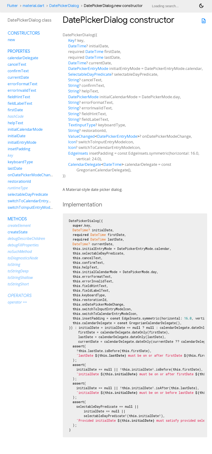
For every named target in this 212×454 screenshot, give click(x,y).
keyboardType (20, 161)
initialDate (17, 135)
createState (18, 232)
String (73, 79)
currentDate (18, 77)
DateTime (77, 46)
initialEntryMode (22, 142)
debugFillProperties (23, 245)
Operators (20, 295)
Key (71, 40)
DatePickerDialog (64, 5)
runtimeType (18, 187)
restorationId (19, 181)
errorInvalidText (22, 90)
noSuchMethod (20, 251)
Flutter (12, 5)
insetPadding (19, 148)
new (11, 39)
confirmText (18, 70)
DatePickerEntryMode (88, 68)
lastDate (15, 168)
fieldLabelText (20, 103)
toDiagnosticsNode (23, 258)
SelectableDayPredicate (90, 74)
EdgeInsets (78, 153)
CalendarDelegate (84, 164)
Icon (72, 141)
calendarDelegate (23, 57)
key (10, 155)
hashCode (16, 116)
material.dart (33, 5)
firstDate (15, 109)
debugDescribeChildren (26, 238)
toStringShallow (20, 277)
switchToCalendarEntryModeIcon (37, 200)
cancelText (17, 64)
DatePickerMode (83, 96)
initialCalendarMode (25, 129)
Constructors (24, 33)
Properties (19, 51)
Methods (17, 219)
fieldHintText (19, 96)
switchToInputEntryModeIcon (34, 207)
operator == (17, 302)
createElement (19, 225)
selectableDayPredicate (28, 194)
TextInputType (82, 124)
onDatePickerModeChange (31, 174)
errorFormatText (22, 83)
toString (14, 264)
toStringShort (18, 284)
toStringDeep (18, 271)
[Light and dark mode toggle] (201, 6)
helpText (15, 122)
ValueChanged (81, 136)
